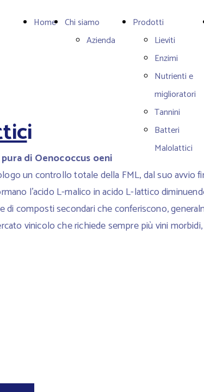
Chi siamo (82, 22)
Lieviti (164, 40)
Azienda (100, 40)
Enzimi (166, 58)
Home (45, 22)
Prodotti (148, 22)
